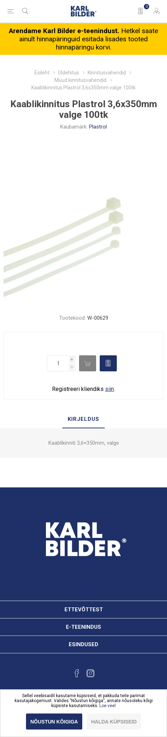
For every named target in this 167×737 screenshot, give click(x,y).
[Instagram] (90, 673)
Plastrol (98, 127)
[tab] (83, 419)
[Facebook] (77, 673)
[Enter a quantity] (58, 363)
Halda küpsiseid (114, 722)
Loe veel (107, 705)
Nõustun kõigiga (54, 722)
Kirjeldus (83, 419)
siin (109, 389)
